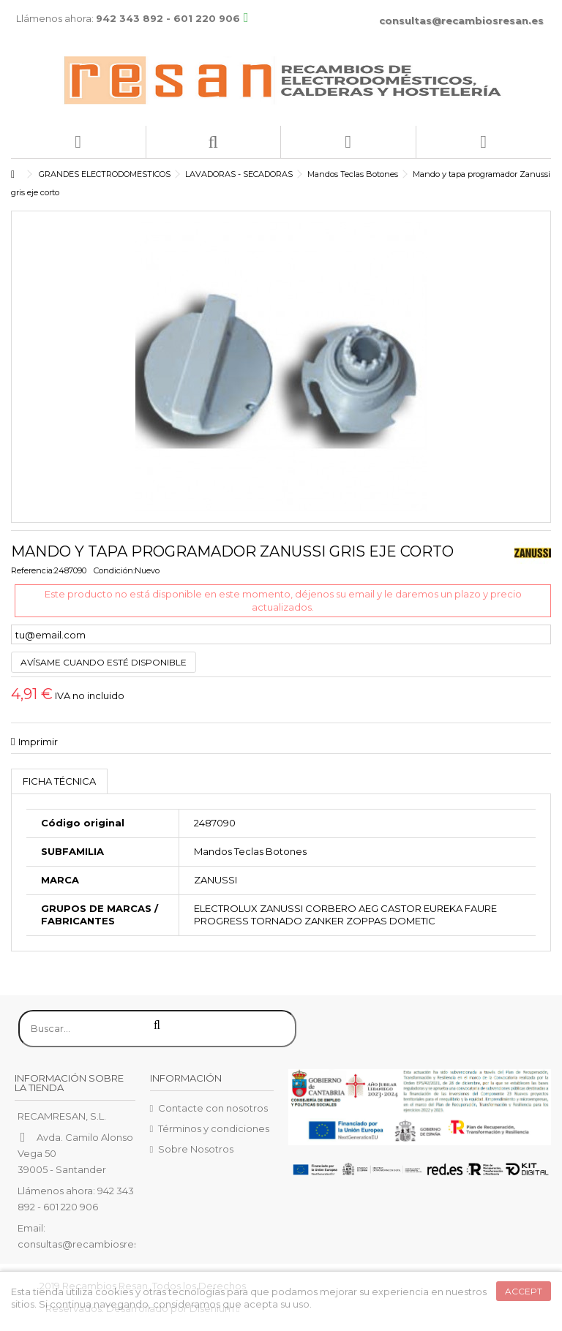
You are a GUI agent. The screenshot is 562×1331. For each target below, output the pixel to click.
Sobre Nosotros (195, 1149)
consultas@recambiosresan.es (461, 20)
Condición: (114, 570)
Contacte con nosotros (213, 1108)
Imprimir (38, 741)
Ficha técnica (59, 781)
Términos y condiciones (213, 1128)
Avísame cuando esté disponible (103, 662)
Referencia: (32, 570)
